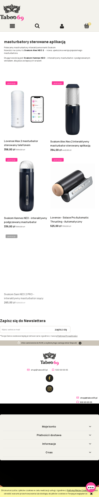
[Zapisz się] (60, 329)
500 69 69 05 (61, 369)
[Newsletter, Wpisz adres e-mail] (25, 329)
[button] (12, 26)
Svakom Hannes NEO (34, 57)
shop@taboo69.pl (39, 369)
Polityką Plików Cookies (78, 490)
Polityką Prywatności (67, 335)
